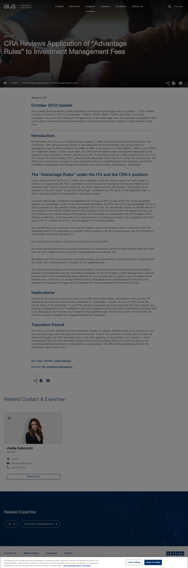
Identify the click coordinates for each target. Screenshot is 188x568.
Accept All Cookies (153, 563)
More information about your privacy (77, 566)
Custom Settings (134, 563)
